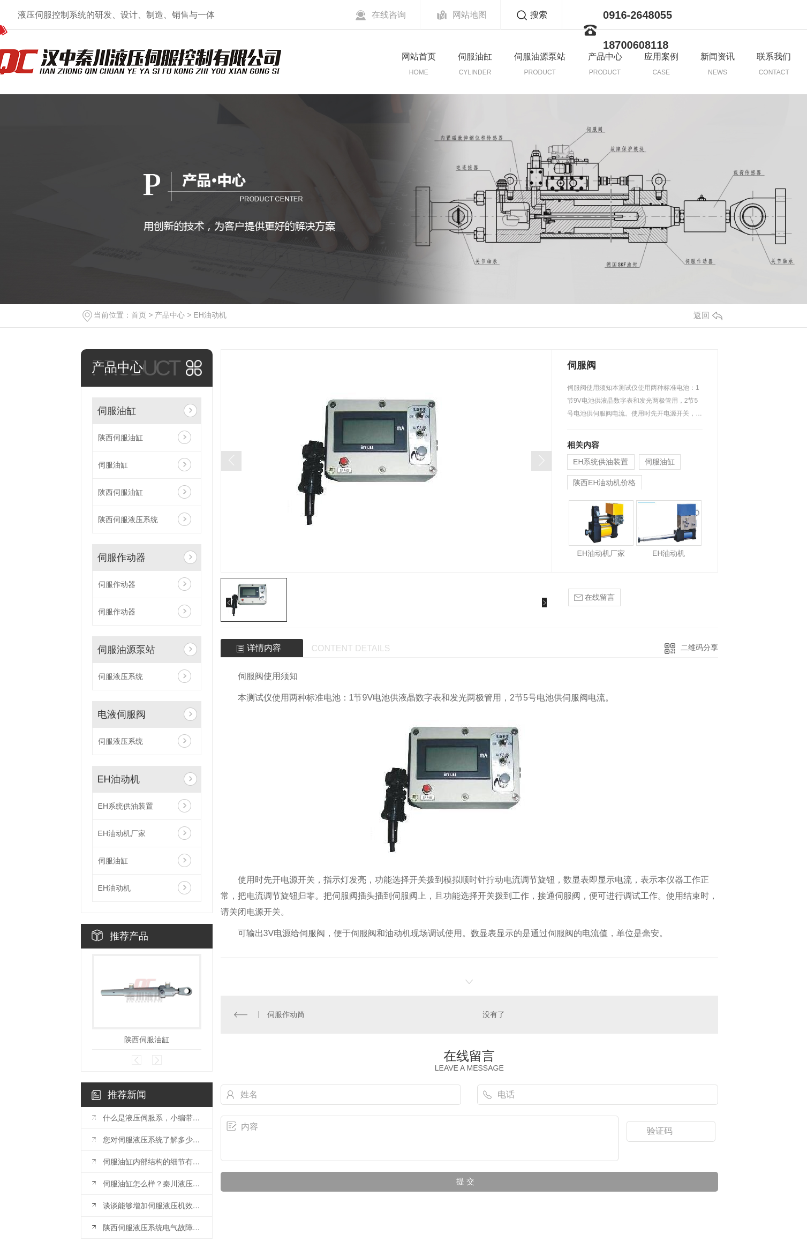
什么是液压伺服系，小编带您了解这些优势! (152, 1117)
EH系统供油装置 (125, 806)
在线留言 (594, 597)
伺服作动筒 (286, 1014)
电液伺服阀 (121, 714)
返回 (707, 315)
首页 (138, 315)
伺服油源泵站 (539, 56)
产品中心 (605, 56)
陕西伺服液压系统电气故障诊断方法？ (152, 1227)
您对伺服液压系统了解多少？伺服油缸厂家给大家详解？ (152, 1139)
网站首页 (419, 56)
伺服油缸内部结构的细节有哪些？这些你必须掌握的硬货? (152, 1161)
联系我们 (774, 56)
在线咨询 (389, 14)
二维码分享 (699, 647)
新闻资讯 (717, 56)
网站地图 (469, 14)
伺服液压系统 (120, 676)
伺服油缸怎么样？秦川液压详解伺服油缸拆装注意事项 (152, 1183)
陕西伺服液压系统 (128, 519)
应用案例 (661, 56)
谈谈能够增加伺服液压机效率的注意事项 (152, 1205)
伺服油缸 (475, 56)
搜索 (538, 14)
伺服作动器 (121, 557)
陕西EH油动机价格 (604, 482)
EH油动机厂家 (122, 833)
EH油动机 (209, 315)
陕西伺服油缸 (120, 437)
